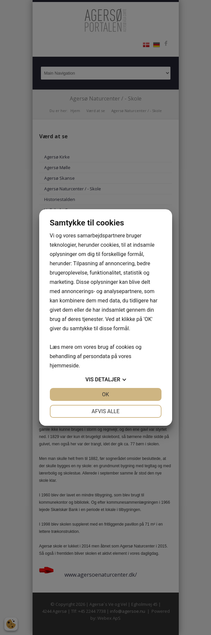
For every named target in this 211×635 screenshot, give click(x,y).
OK (105, 394)
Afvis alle (105, 411)
